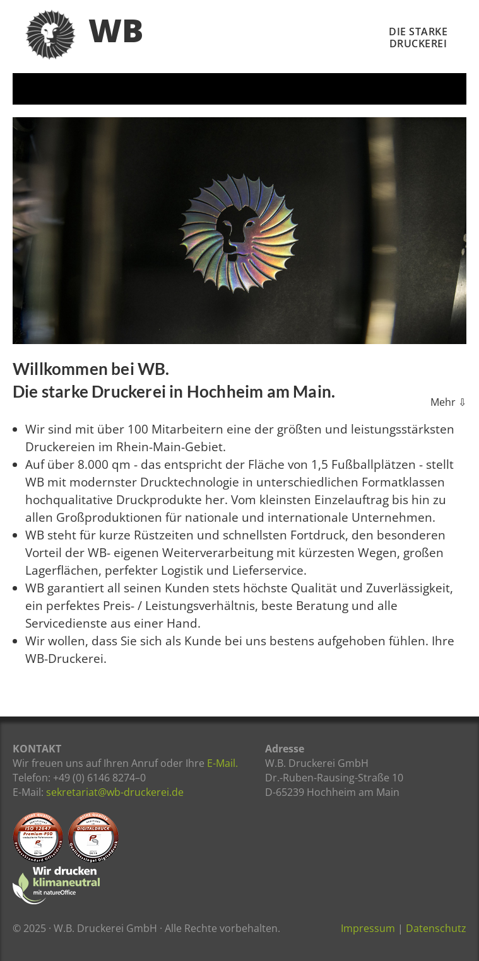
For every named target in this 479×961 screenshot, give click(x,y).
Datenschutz (436, 928)
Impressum (368, 928)
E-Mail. (222, 763)
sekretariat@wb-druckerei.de (115, 792)
